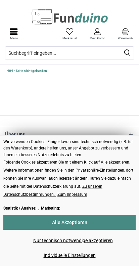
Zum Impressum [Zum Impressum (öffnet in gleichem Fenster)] (72, 194)
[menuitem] (125, 34)
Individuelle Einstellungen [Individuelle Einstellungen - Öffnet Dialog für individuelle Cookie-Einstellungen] (70, 255)
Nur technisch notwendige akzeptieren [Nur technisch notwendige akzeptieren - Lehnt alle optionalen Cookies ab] (73, 240)
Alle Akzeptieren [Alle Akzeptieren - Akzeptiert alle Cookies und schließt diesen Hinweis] (69, 222)
